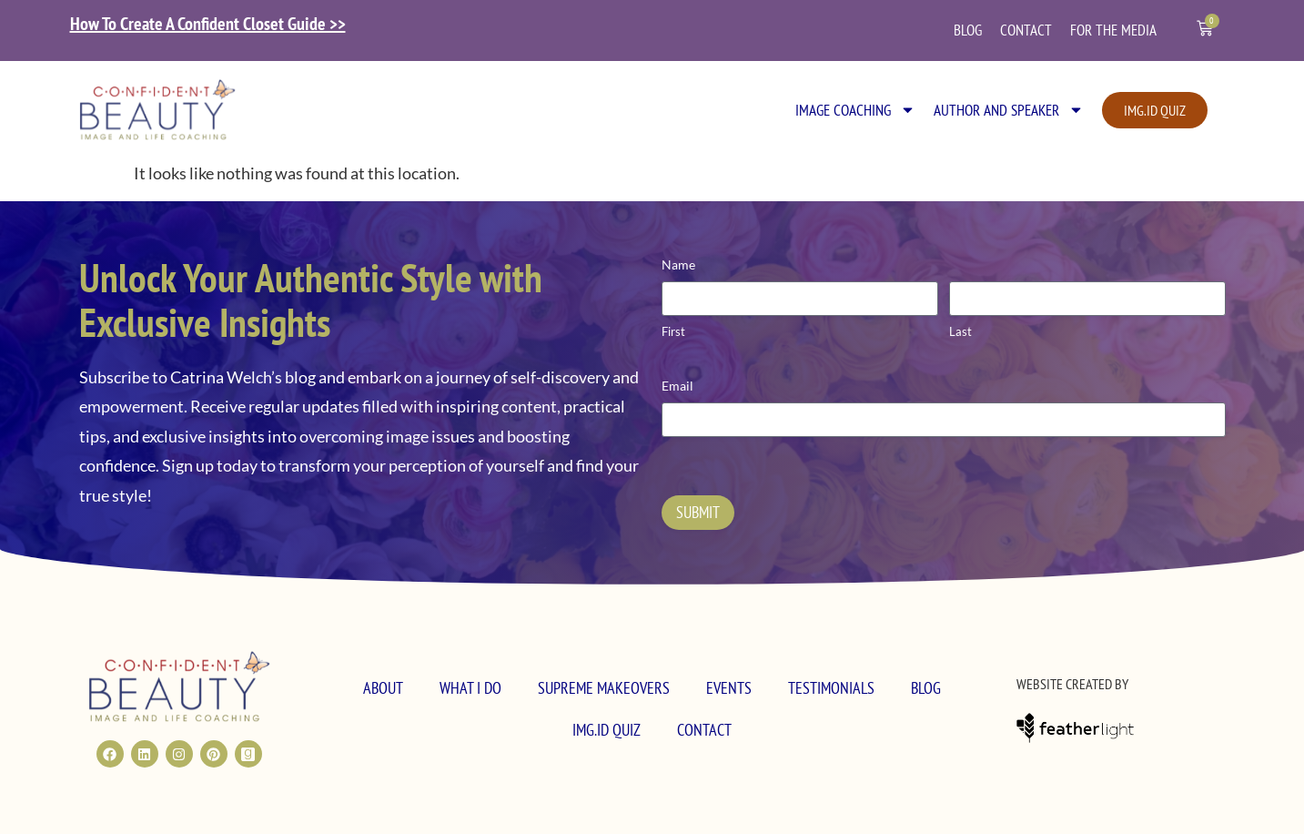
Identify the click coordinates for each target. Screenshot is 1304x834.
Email (677, 385)
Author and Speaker (1009, 110)
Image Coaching (855, 110)
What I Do (470, 687)
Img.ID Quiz (606, 729)
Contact (1026, 30)
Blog (968, 30)
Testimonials (831, 687)
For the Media (1113, 30)
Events (729, 687)
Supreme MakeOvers (604, 687)
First (673, 331)
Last (960, 331)
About (383, 687)
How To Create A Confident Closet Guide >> (208, 24)
